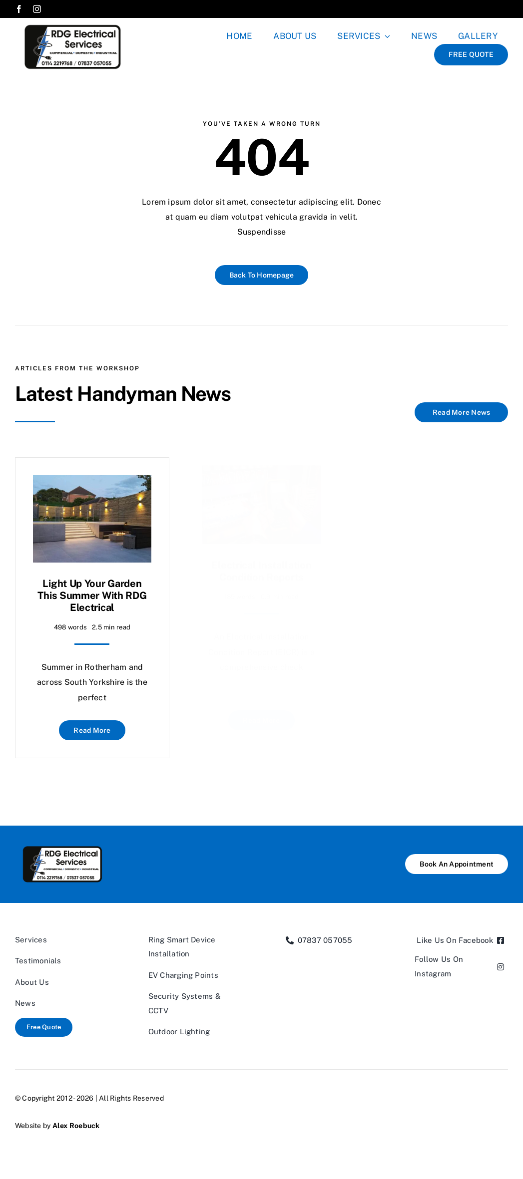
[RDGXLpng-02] (72, 21)
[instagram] (37, 9)
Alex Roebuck (76, 1126)
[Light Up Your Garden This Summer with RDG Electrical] (92, 477)
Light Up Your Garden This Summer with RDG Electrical (91, 590)
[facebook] (19, 9)
